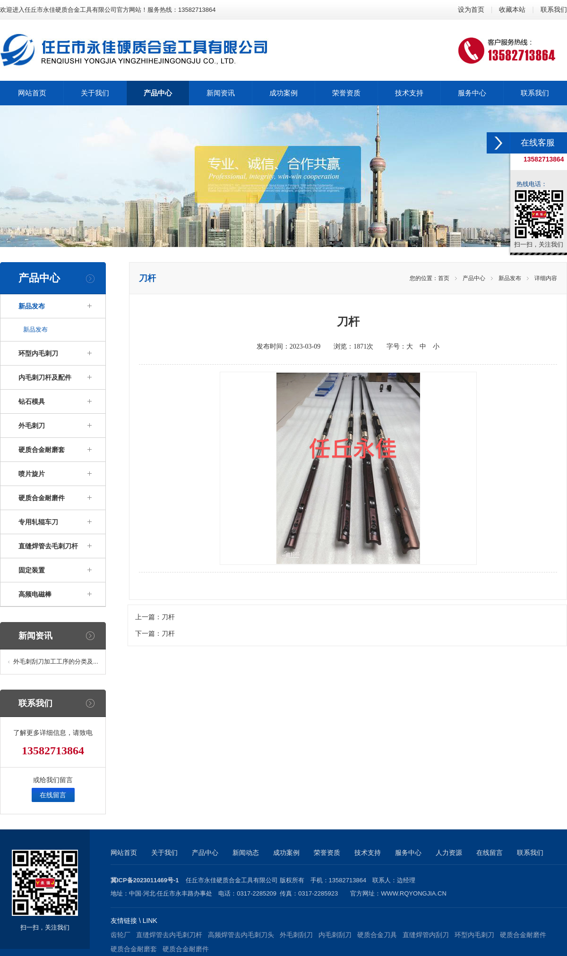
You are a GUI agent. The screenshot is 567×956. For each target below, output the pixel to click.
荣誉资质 (327, 852)
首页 (443, 278)
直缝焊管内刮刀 (426, 935)
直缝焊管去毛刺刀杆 (48, 546)
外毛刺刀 (31, 425)
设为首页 (471, 9)
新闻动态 (245, 852)
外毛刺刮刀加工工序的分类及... (55, 661)
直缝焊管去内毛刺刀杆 (169, 935)
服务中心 (408, 852)
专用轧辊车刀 (38, 522)
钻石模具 (31, 401)
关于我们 (164, 852)
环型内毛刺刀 (38, 353)
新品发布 (31, 306)
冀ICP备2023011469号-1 (145, 880)
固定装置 (31, 570)
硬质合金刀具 (377, 935)
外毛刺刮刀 (296, 935)
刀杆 (168, 617)
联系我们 (554, 9)
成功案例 (286, 852)
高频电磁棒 (35, 594)
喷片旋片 (31, 474)
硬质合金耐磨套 (41, 449)
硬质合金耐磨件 (41, 498)
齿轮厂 (120, 935)
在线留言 (53, 795)
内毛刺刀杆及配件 (44, 377)
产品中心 (474, 278)
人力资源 (449, 852)
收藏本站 (512, 9)
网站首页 (124, 852)
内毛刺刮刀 (335, 935)
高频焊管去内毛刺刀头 (241, 935)
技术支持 (367, 852)
